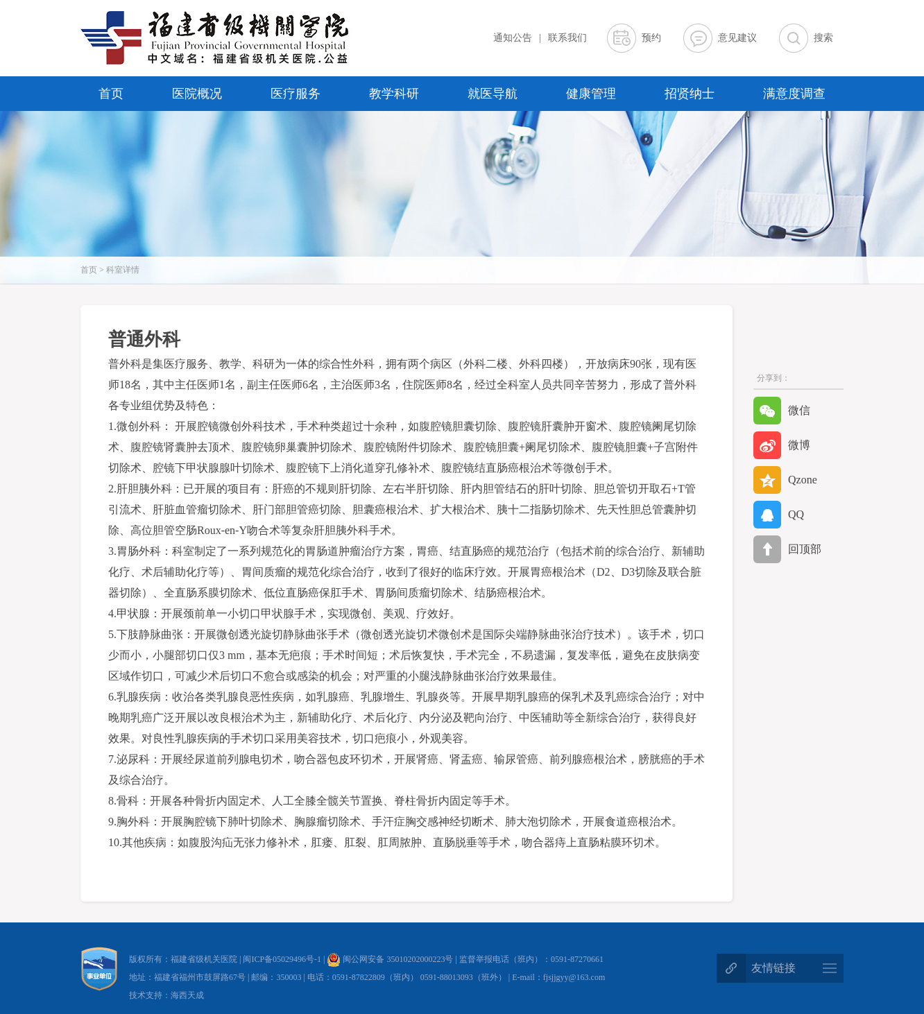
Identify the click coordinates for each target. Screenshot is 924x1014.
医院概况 (197, 94)
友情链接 (773, 968)
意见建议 (737, 38)
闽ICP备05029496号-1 (283, 959)
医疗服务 (295, 94)
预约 (651, 38)
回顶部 (787, 549)
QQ (778, 515)
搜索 (823, 38)
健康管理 (591, 94)
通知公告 (512, 38)
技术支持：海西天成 (166, 995)
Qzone (785, 480)
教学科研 (394, 94)
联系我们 (567, 38)
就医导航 (492, 94)
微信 (781, 410)
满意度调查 (794, 94)
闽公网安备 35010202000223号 (390, 959)
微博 (781, 445)
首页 (111, 94)
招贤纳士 (690, 94)
